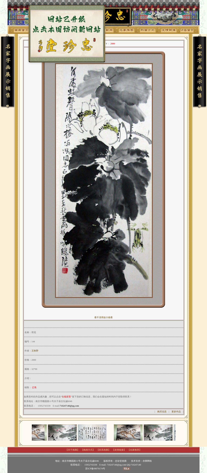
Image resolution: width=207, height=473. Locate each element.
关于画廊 (72, 450)
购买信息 (162, 411)
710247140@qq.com (69, 405)
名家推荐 (134, 450)
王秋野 (34, 350)
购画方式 (88, 450)
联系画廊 (103, 450)
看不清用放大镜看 (103, 317)
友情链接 (119, 450)
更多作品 (176, 411)
